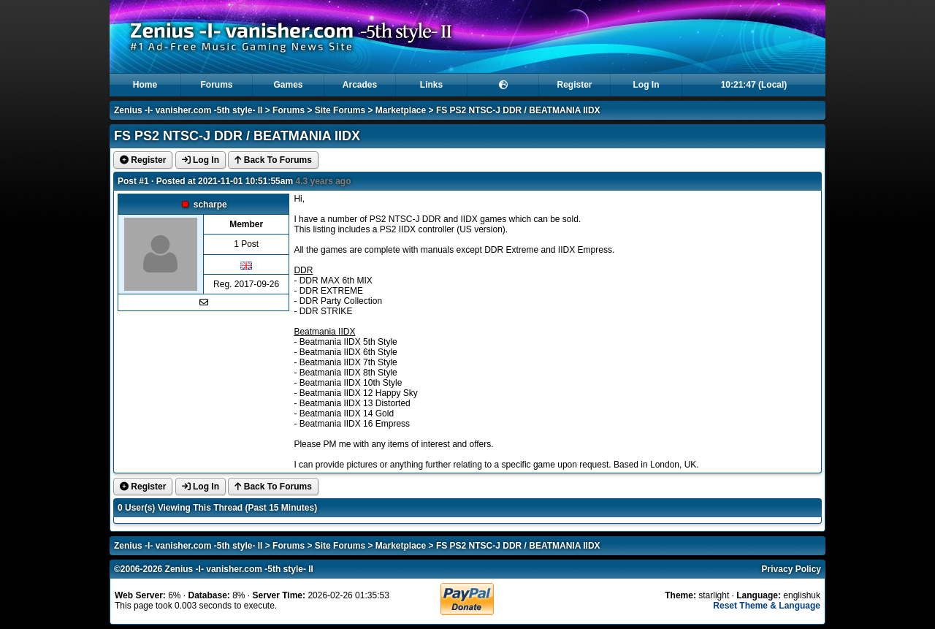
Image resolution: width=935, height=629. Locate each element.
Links (431, 85)
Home (145, 85)
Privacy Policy (791, 569)
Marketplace (400, 110)
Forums (216, 85)
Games (287, 85)
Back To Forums (272, 160)
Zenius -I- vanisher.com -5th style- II (188, 110)
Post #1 (133, 181)
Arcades (360, 85)
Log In (646, 85)
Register (574, 85)
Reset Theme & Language (766, 606)
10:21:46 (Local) (754, 85)
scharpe (210, 204)
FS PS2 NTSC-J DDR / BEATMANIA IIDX (518, 110)
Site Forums (340, 110)
